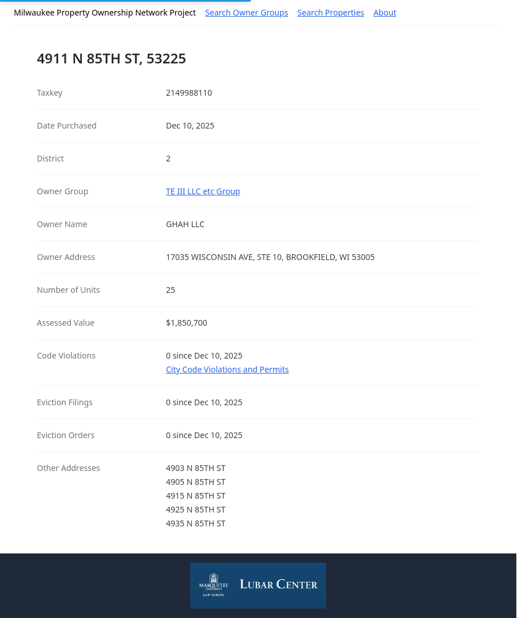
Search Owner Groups (246, 12)
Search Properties (330, 12)
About (384, 12)
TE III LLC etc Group (203, 191)
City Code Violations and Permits (227, 369)
